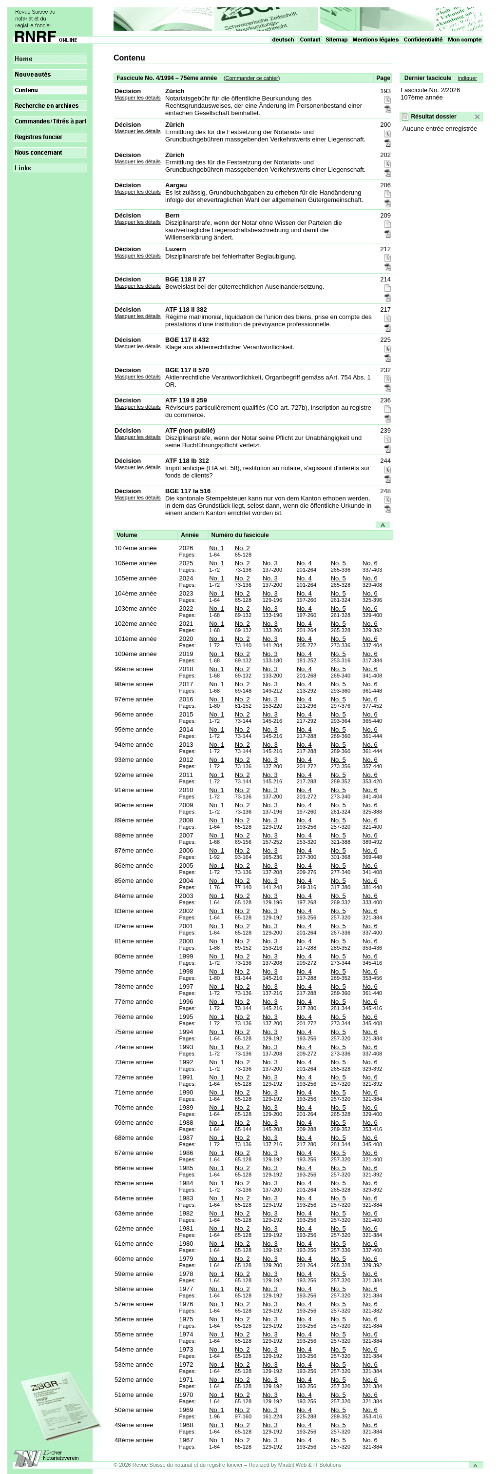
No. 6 (370, 563)
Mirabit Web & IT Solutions (310, 1465)
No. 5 (338, 563)
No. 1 (216, 548)
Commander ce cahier (251, 78)
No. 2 (242, 548)
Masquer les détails (138, 97)
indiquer (467, 78)
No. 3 (270, 563)
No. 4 (304, 563)
